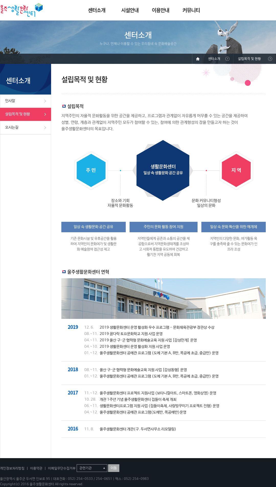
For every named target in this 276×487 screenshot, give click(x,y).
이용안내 (160, 10)
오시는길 (11, 127)
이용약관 (36, 468)
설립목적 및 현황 (17, 114)
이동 (114, 468)
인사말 (10, 101)
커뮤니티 (191, 10)
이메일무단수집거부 (62, 468)
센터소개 (96, 10)
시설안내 (130, 10)
